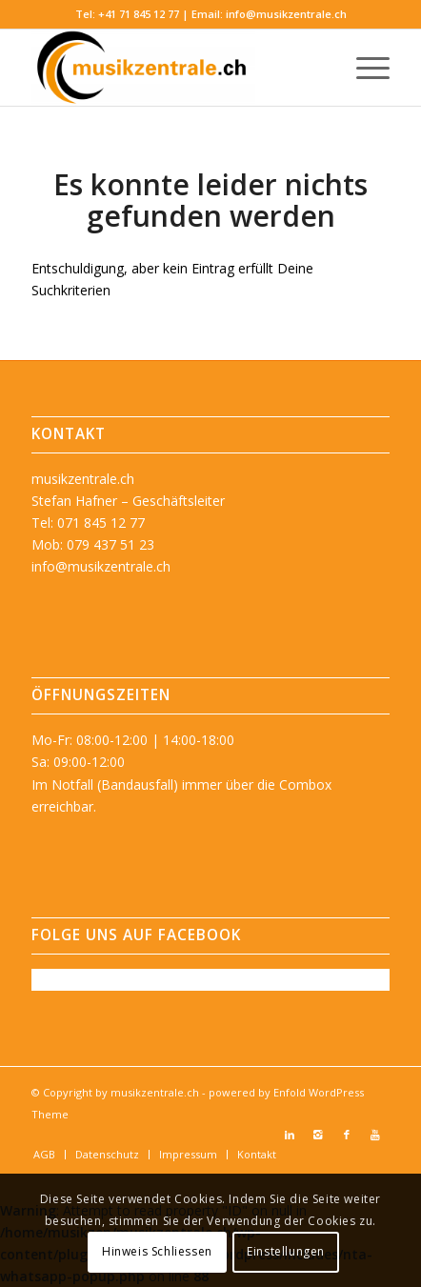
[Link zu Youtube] (375, 1134)
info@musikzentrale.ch (286, 14)
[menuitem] (363, 68)
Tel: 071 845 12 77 (88, 522)
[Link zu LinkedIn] (289, 1134)
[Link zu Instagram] (318, 1134)
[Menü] (363, 68)
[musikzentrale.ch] (174, 68)
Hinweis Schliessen (157, 1251)
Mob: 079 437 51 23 (92, 544)
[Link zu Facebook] (346, 1134)
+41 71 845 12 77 (138, 14)
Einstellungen (286, 1251)
